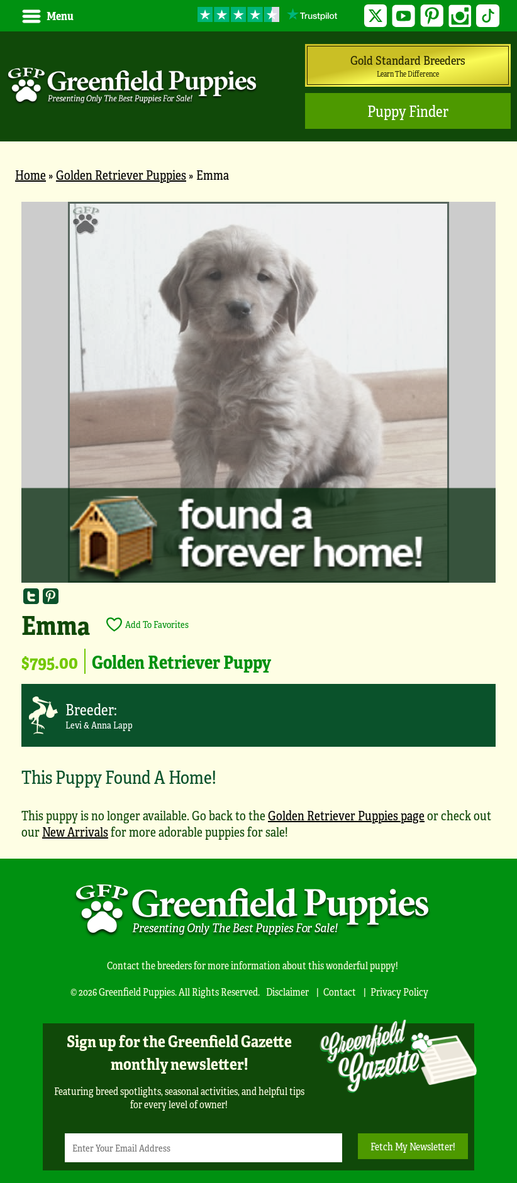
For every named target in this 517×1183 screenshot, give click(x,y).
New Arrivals (75, 831)
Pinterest (431, 16)
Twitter (375, 16)
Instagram (460, 16)
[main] (258, 526)
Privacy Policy (399, 991)
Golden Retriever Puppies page (346, 815)
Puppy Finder (407, 111)
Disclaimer (287, 991)
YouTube (403, 16)
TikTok (487, 16)
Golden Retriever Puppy (181, 661)
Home (30, 174)
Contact (339, 991)
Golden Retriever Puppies (121, 174)
